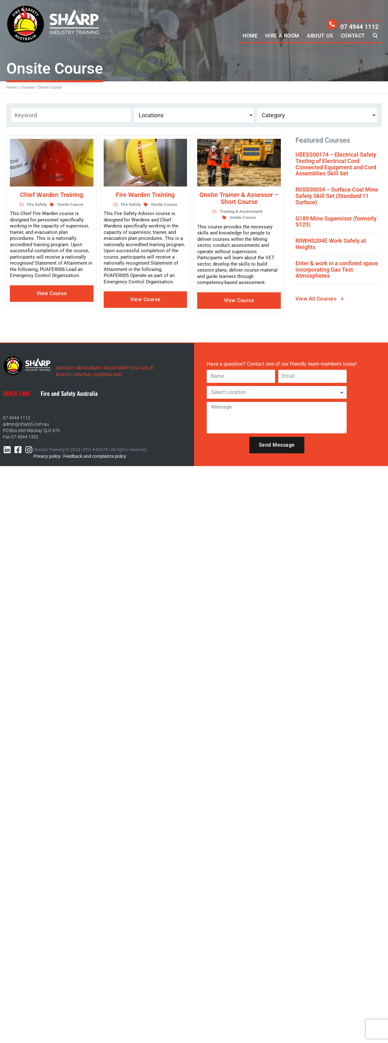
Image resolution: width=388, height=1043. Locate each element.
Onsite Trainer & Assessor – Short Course (239, 198)
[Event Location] (194, 115)
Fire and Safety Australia (69, 393)
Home (11, 87)
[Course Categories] (317, 115)
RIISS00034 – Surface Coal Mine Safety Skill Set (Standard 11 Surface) (336, 196)
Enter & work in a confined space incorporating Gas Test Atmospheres (336, 269)
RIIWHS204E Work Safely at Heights (330, 243)
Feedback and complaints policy (94, 456)
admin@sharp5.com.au (26, 424)
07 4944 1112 (16, 417)
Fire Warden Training (145, 195)
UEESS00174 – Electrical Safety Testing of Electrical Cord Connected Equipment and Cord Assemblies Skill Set (335, 164)
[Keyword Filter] (71, 115)
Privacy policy (46, 456)
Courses (27, 87)
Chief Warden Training (51, 195)
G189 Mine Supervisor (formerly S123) (336, 221)
